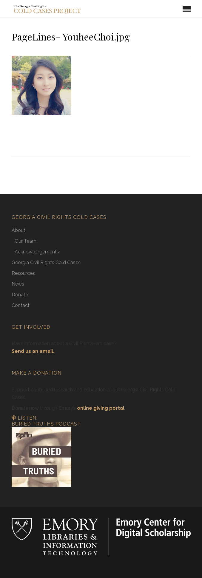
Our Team (25, 241)
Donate (20, 294)
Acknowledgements (37, 252)
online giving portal (100, 408)
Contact (21, 305)
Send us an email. (33, 351)
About (18, 230)
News (18, 284)
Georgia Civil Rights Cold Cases (46, 262)
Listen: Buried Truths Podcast (46, 421)
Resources (23, 273)
